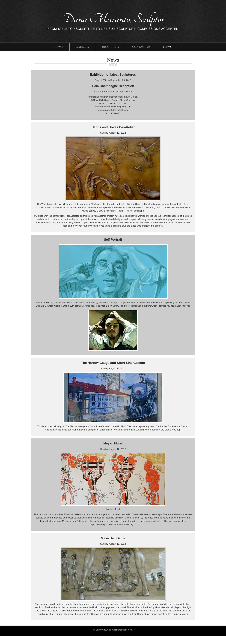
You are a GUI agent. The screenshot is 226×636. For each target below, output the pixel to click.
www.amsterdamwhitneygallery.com (113, 106)
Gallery (83, 46)
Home (58, 46)
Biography (111, 46)
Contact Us (141, 46)
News (167, 46)
